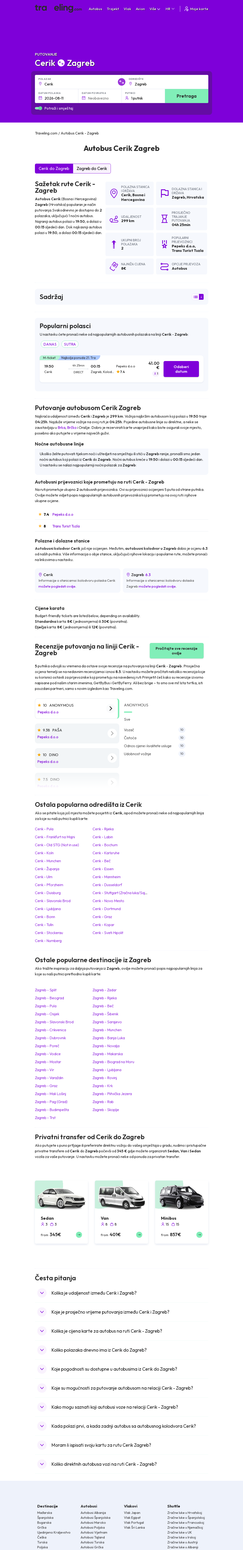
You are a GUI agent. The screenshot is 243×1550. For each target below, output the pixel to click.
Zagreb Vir (44, 1069)
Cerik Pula (44, 829)
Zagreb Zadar (105, 990)
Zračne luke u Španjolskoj (186, 1517)
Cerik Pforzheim (49, 884)
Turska (42, 1542)
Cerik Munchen (48, 860)
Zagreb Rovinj (105, 1077)
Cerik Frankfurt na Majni (55, 837)
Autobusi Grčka (92, 1547)
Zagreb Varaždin (49, 1077)
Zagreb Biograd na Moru (113, 1061)
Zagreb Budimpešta (52, 1109)
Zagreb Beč (103, 1006)
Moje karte (196, 9)
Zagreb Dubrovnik (50, 1037)
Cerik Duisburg (48, 892)
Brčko (72, 427)
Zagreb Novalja (106, 1045)
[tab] (121, 369)
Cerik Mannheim (107, 876)
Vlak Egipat (132, 1517)
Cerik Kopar (103, 924)
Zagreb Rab (103, 1101)
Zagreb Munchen (107, 1029)
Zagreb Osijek (47, 1014)
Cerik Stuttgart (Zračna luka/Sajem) (122, 892)
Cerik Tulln (44, 924)
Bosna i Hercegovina (133, 197)
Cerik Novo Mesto (108, 900)
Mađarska (44, 1513)
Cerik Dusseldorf (107, 884)
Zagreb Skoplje (106, 1109)
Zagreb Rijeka (105, 998)
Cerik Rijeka (103, 829)
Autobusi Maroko (93, 1522)
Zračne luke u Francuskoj (185, 1522)
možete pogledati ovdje (56, 586)
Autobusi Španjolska (95, 1517)
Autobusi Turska (92, 1542)
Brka (61, 427)
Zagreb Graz (46, 1085)
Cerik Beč (102, 860)
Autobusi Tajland (93, 1537)
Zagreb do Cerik (92, 168)
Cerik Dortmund (107, 908)
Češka (41, 1537)
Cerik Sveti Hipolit (108, 932)
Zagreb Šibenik (105, 1014)
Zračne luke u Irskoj (181, 1537)
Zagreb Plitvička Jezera (112, 1093)
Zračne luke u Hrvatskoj (184, 1513)
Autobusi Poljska (93, 1527)
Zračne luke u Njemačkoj (185, 1527)
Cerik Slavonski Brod (53, 900)
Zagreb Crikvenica (50, 1029)
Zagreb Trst (45, 1117)
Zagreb (178, 197)
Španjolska (45, 1517)
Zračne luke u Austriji (182, 1542)
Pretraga (187, 96)
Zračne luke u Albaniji (182, 1547)
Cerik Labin (103, 837)
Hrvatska (195, 197)
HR (170, 9)
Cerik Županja (47, 868)
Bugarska (44, 1522)
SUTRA (70, 344)
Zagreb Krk (103, 1085)
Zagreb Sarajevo (107, 1021)
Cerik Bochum (105, 844)
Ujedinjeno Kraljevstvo (54, 1532)
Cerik (126, 194)
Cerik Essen (103, 868)
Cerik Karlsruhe (106, 852)
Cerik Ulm (43, 876)
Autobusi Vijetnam (94, 1532)
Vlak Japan (132, 1513)
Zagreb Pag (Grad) (51, 1101)
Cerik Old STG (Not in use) (57, 844)
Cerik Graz (102, 916)
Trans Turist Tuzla (66, 526)
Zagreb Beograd (49, 998)
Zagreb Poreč (47, 1045)
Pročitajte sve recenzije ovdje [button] (177, 650)
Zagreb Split (45, 990)
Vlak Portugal (134, 1522)
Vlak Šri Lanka (134, 1527)
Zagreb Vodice (48, 1053)
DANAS (49, 344)
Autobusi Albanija (93, 1513)
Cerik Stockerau (49, 932)
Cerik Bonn (45, 916)
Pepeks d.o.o (62, 514)
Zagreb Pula (45, 1006)
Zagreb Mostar (48, 1061)
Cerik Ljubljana (48, 908)
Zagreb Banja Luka (109, 1037)
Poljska (42, 1547)
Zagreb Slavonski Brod (54, 1021)
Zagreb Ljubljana (107, 1069)
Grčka (41, 1527)
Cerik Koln (44, 852)
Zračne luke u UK (179, 1532)
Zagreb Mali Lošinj (50, 1093)
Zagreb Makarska (108, 1053)
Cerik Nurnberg (48, 940)
